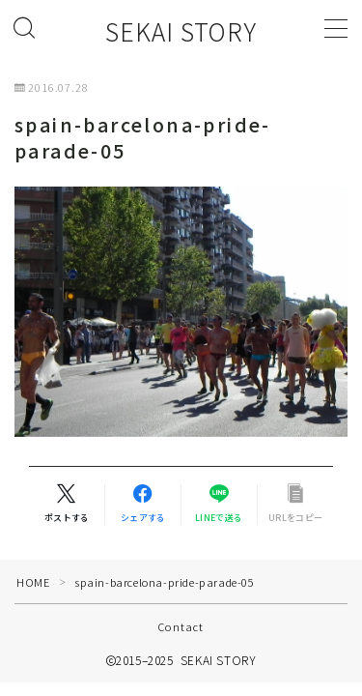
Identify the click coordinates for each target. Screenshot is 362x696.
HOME (32, 582)
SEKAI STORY (181, 31)
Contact (180, 626)
